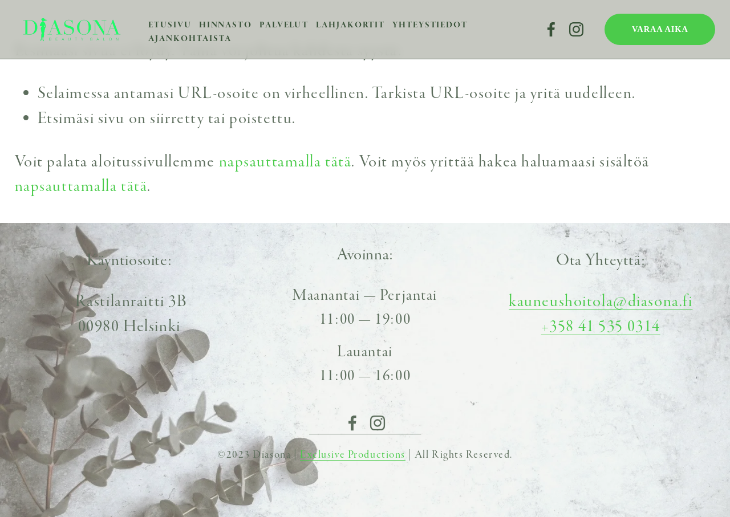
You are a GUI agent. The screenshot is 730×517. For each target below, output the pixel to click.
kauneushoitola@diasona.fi (600, 301)
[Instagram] (576, 29)
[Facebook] (551, 29)
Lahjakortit (350, 24)
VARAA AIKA (660, 29)
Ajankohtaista (189, 38)
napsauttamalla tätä (285, 161)
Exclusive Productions (352, 454)
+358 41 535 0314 (600, 326)
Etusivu (169, 24)
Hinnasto (225, 24)
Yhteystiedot (430, 24)
